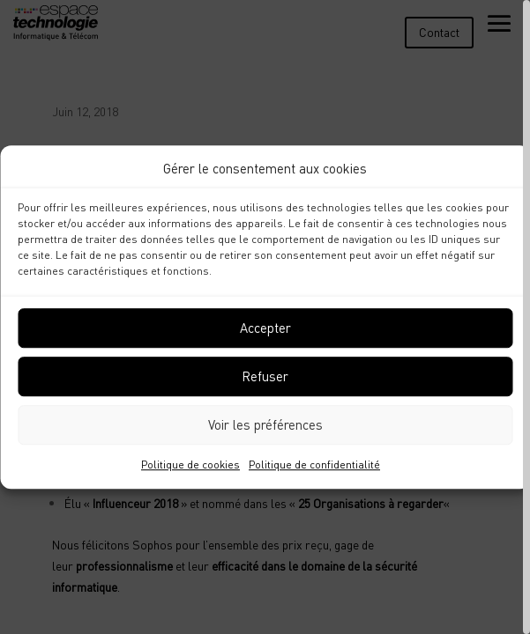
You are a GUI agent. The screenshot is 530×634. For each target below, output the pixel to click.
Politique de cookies (190, 464)
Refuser (265, 377)
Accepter (265, 328)
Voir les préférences (265, 425)
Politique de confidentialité (314, 464)
